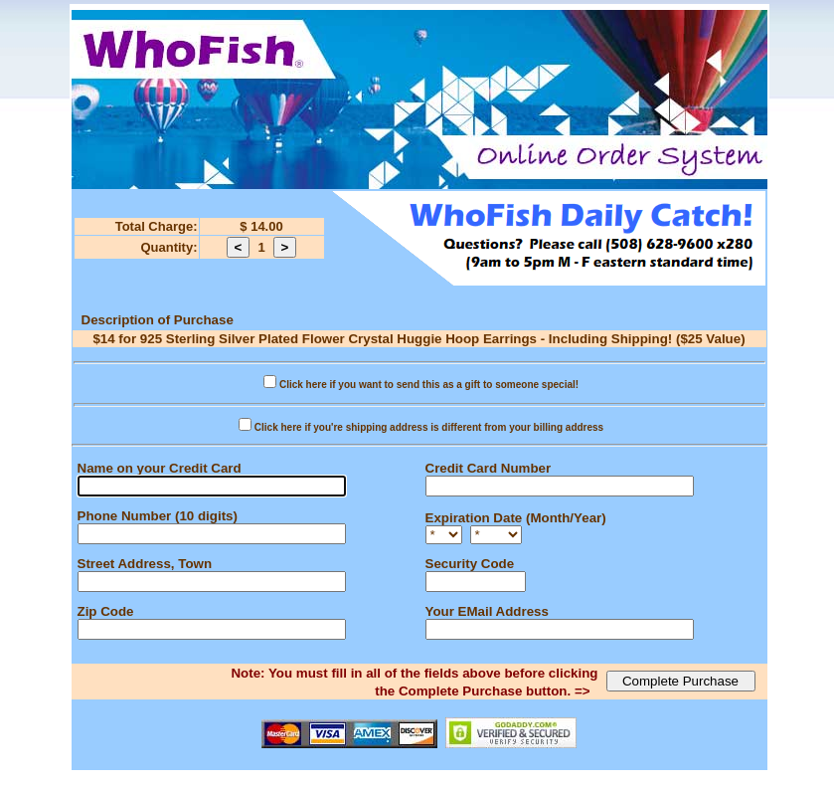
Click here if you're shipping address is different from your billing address (428, 427)
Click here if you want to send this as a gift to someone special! (429, 384)
